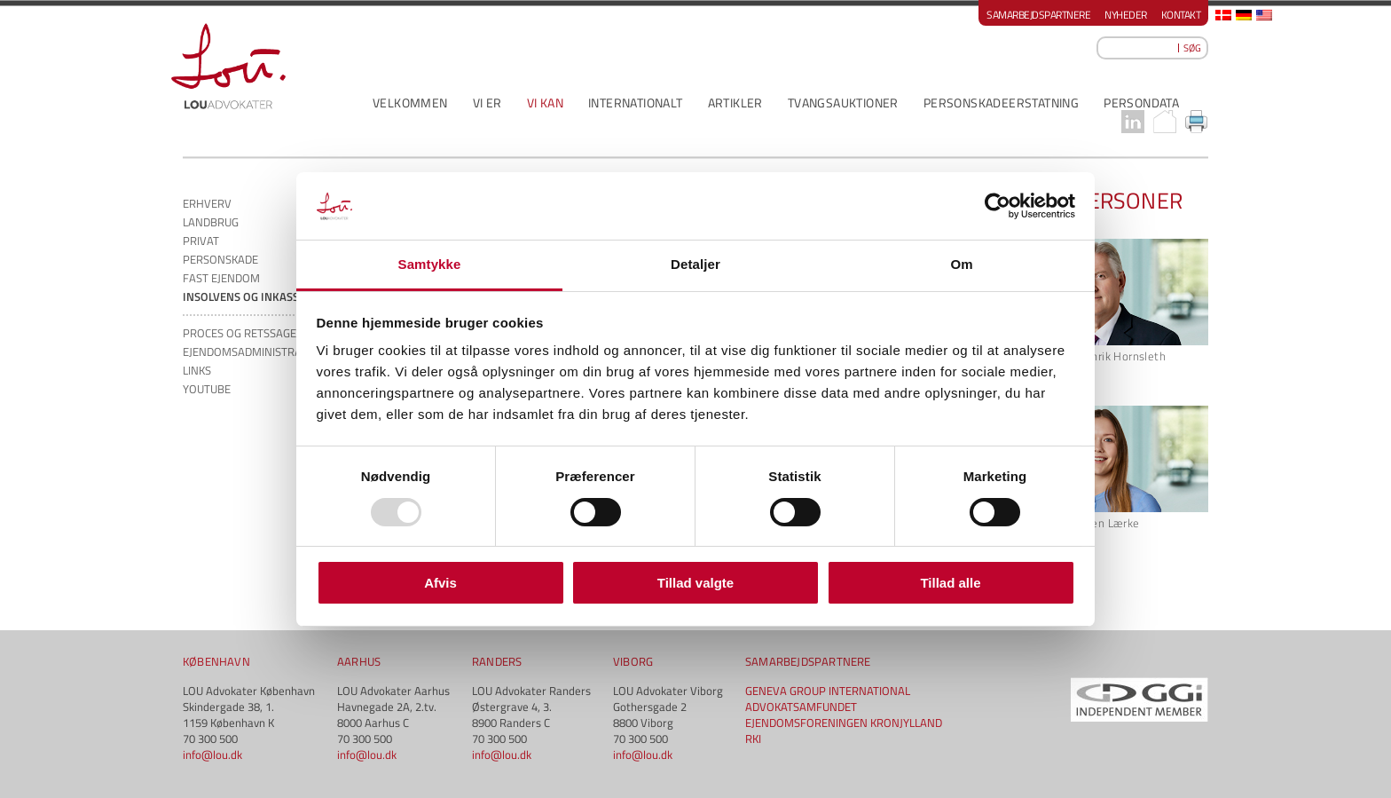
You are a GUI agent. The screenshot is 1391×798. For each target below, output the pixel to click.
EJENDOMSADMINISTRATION (254, 351)
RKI (753, 738)
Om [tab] (961, 264)
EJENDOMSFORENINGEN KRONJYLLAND (843, 722)
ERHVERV (207, 203)
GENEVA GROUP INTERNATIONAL (827, 690)
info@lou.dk (212, 754)
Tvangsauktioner (843, 102)
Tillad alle (950, 582)
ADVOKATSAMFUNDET (801, 706)
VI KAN (545, 102)
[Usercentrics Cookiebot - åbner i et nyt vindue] (997, 206)
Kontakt (1181, 14)
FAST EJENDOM (221, 278)
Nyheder (1125, 14)
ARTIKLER (735, 102)
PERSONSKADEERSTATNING (1001, 102)
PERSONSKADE (220, 259)
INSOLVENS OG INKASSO (245, 296)
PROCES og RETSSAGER (243, 333)
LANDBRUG (211, 222)
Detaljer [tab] (695, 264)
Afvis (440, 582)
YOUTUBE (207, 389)
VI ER (487, 102)
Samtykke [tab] (429, 264)
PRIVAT (201, 240)
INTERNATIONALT (635, 102)
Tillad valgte (695, 582)
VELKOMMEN (410, 102)
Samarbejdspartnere (1038, 14)
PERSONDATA (1141, 102)
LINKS (197, 370)
